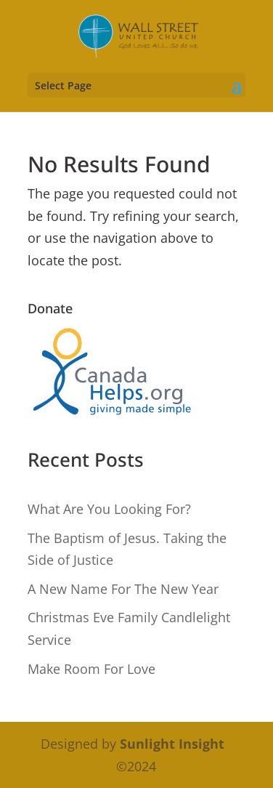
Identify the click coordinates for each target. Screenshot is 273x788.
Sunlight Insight (172, 743)
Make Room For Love (91, 669)
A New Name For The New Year (123, 589)
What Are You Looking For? (109, 509)
